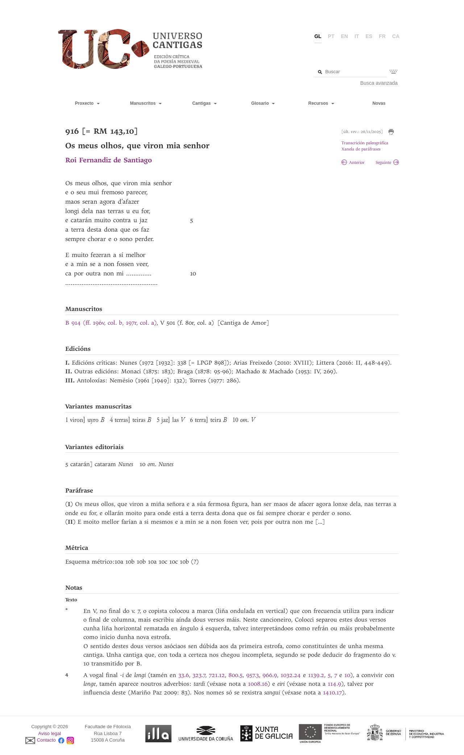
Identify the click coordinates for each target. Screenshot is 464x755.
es (368, 36)
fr (382, 36)
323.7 (199, 675)
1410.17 (332, 692)
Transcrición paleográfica (364, 143)
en (344, 36)
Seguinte (387, 162)
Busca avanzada (379, 83)
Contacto (46, 740)
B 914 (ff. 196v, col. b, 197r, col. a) (111, 322)
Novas (378, 103)
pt (331, 36)
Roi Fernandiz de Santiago (108, 160)
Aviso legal (49, 733)
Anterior (353, 162)
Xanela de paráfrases (361, 149)
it (357, 36)
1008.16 (258, 683)
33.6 (183, 675)
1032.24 (292, 675)
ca (395, 36)
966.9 (269, 675)
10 (347, 675)
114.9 (334, 683)
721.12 (217, 675)
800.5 (235, 675)
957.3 (252, 675)
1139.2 (316, 675)
